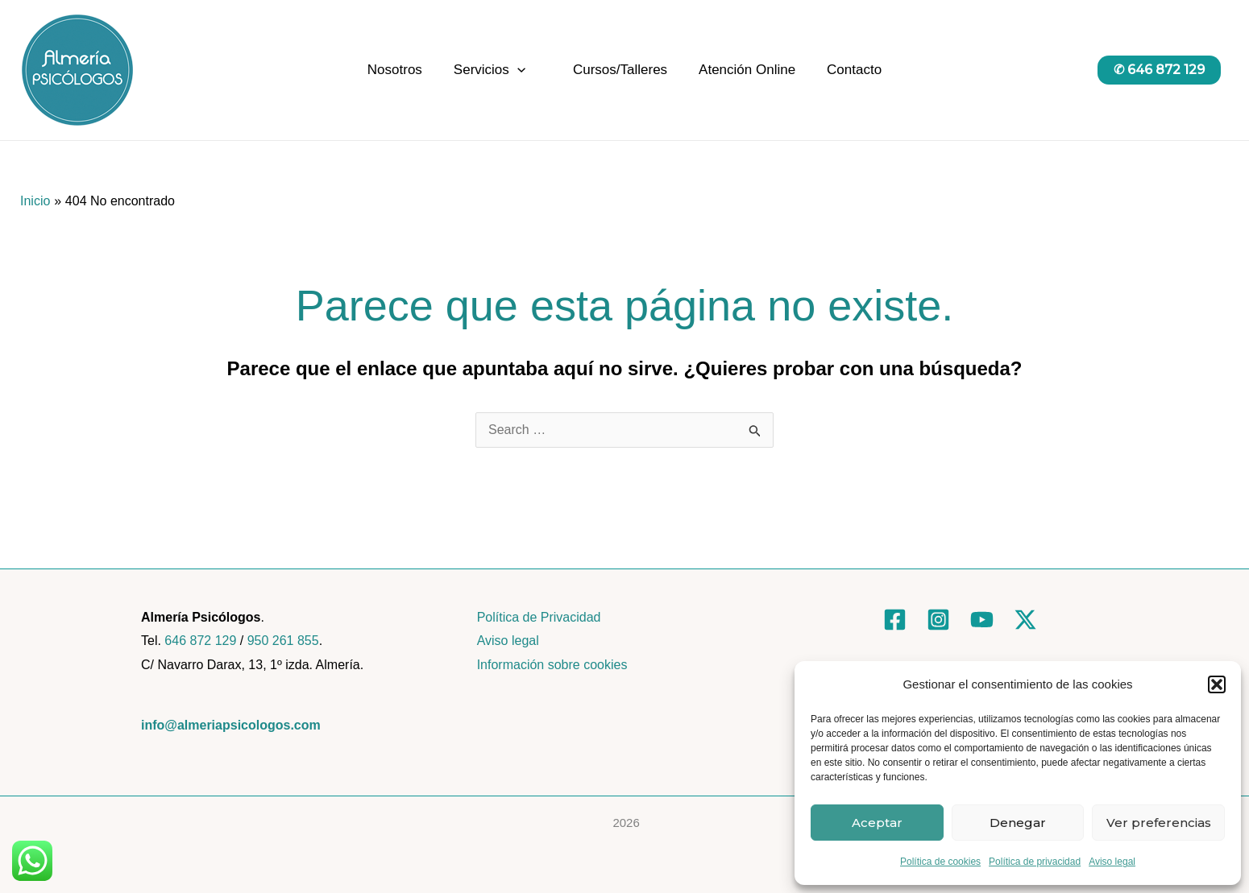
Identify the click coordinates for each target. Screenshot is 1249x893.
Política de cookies (940, 861)
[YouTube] (982, 620)
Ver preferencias (1158, 822)
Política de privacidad (1035, 861)
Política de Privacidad (539, 617)
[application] (521, 70)
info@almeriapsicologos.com (231, 725)
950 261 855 (283, 640)
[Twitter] (1025, 620)
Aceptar (877, 822)
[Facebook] (895, 620)
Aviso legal (1112, 861)
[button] (1217, 684)
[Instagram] (938, 620)
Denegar (1018, 822)
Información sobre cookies (552, 665)
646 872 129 (200, 640)
